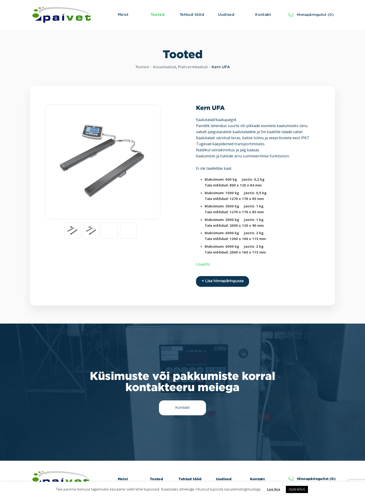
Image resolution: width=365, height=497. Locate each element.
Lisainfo (203, 264)
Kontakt (257, 479)
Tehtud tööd (190, 479)
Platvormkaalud (193, 67)
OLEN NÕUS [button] (297, 489)
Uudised (223, 479)
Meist (123, 479)
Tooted (142, 67)
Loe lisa (273, 489)
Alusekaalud (164, 67)
